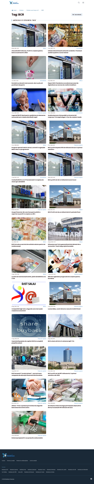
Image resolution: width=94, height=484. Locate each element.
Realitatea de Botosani (29, 472)
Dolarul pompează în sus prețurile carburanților (27, 438)
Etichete (21, 10)
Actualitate (79, 48)
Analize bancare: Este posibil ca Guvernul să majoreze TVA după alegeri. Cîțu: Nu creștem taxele (64, 116)
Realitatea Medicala (51, 469)
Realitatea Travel (41, 469)
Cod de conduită (33, 460)
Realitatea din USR (72, 469)
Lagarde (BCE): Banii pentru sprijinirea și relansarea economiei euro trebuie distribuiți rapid (28, 116)
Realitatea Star (23, 469)
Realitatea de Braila (50, 472)
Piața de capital (42, 113)
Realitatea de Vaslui (40, 472)
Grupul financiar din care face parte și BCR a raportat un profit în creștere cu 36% (26, 213)
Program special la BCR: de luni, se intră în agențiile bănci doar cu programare (28, 148)
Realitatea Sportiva (14, 469)
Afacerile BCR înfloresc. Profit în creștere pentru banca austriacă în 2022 (27, 52)
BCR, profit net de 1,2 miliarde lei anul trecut (62, 180)
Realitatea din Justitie (61, 469)
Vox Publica (4, 472)
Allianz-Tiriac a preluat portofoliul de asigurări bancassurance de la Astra (27, 406)
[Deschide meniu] (83, 3)
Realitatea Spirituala (32, 469)
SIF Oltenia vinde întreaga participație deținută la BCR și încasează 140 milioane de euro (64, 406)
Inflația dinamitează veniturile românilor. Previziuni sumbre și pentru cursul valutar (65, 52)
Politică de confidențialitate (22, 460)
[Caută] (78, 3)
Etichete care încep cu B (32, 10)
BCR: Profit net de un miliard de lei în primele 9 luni (64, 212)
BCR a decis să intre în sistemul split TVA (61, 341)
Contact (3, 460)
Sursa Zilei (20, 472)
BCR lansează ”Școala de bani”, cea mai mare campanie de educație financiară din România (27, 374)
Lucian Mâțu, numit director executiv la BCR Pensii (64, 309)
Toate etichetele (77, 14)
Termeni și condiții (11, 460)
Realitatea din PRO (12, 472)
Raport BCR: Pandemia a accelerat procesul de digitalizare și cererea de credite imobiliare (63, 84)
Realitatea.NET (5, 469)
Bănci (44, 48)
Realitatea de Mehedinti (83, 469)
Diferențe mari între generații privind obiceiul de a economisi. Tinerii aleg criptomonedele (64, 245)
